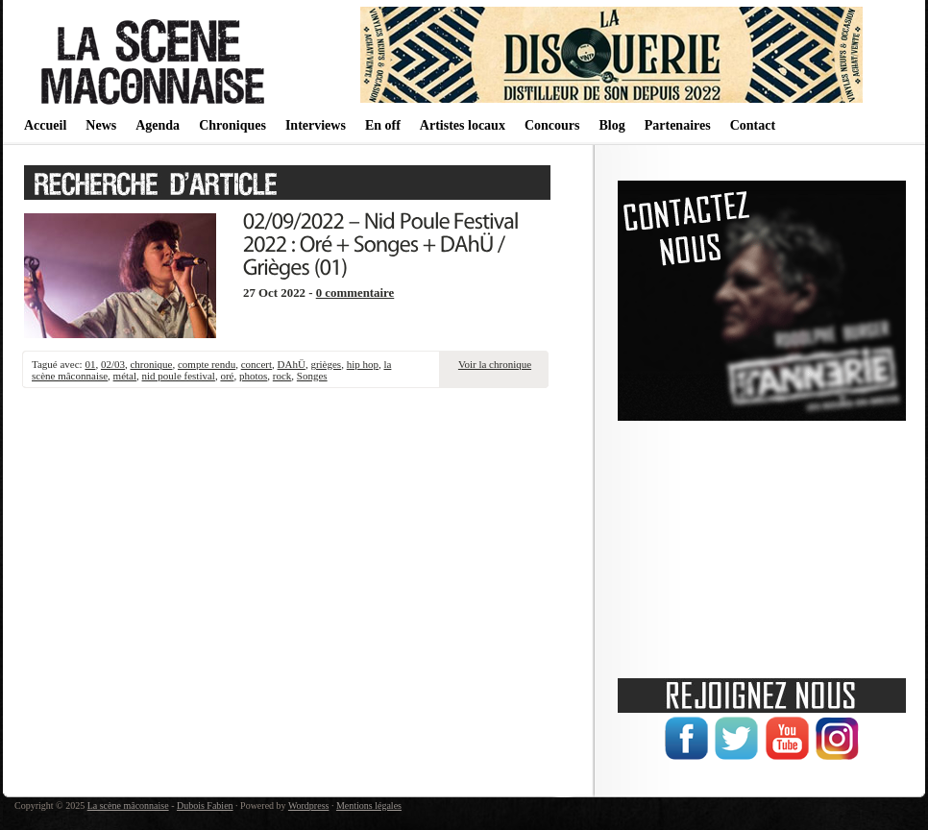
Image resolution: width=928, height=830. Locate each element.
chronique (151, 364)
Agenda (157, 125)
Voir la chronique (494, 364)
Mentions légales (369, 805)
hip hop (363, 364)
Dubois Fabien (205, 805)
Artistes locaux (462, 125)
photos (253, 375)
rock (282, 375)
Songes (312, 375)
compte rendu (206, 364)
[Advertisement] (762, 543)
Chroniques (232, 125)
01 (90, 364)
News (100, 125)
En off (383, 125)
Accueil (45, 125)
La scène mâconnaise (128, 805)
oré (226, 375)
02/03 (113, 364)
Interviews (315, 125)
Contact (752, 125)
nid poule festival (178, 375)
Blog (611, 125)
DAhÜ (291, 364)
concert (256, 364)
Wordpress (309, 805)
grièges (325, 364)
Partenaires (678, 125)
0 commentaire (355, 293)
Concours (552, 125)
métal (124, 375)
